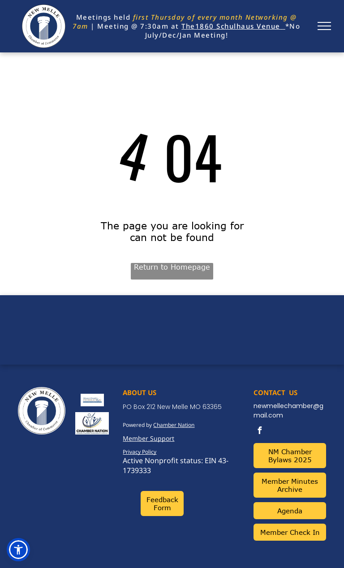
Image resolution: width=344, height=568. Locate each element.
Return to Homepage (172, 267)
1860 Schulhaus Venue (237, 26)
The (188, 26)
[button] (18, 549)
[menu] (324, 26)
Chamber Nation (173, 425)
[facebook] (259, 432)
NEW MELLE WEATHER (172, 328)
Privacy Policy (139, 452)
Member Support (148, 438)
